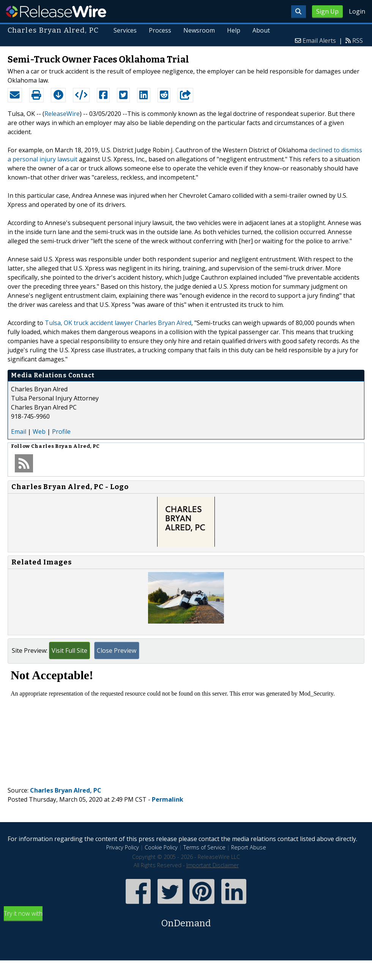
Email (18, 431)
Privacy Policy (122, 847)
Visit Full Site (69, 650)
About (261, 30)
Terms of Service (204, 847)
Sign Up (327, 11)
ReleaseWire (56, 11)
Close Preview (116, 650)
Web (39, 431)
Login (357, 11)
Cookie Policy (161, 847)
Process (160, 30)
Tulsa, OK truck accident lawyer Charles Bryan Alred (118, 323)
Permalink (167, 799)
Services (125, 30)
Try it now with (186, 919)
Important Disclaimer (212, 865)
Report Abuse (248, 847)
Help (233, 30)
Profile (61, 431)
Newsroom (199, 30)
